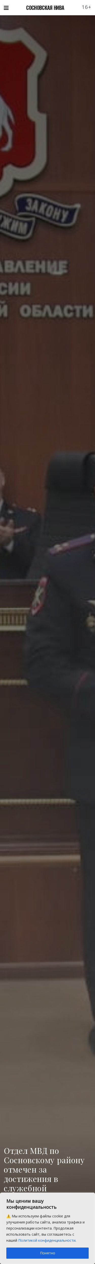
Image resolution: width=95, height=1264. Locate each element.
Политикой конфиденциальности (46, 1240)
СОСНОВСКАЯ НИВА (45, 7)
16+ (86, 7)
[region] (47, 1228)
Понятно (47, 1253)
